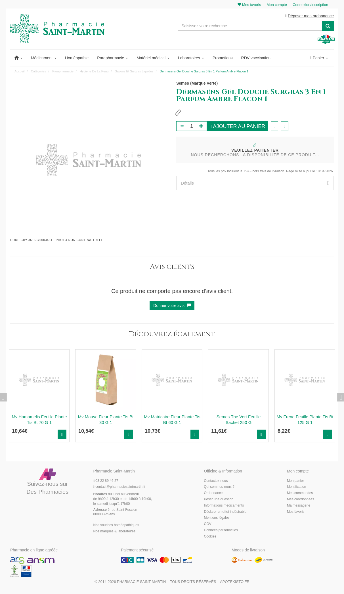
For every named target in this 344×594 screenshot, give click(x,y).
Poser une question (218, 499)
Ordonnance (213, 493)
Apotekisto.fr (234, 582)
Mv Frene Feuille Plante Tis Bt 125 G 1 (304, 419)
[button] (18, 58)
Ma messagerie (298, 505)
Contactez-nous (216, 481)
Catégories (38, 71)
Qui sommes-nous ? (219, 487)
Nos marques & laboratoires (114, 531)
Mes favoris (295, 512)
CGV (207, 524)
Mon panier (295, 481)
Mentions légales (217, 518)
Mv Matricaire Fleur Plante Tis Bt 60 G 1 (172, 419)
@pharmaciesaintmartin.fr (119, 487)
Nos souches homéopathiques (116, 525)
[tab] (255, 183)
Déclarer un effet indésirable (225, 512)
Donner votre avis (172, 305)
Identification (296, 487)
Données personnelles (221, 530)
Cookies (210, 536)
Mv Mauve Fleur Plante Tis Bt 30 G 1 (106, 419)
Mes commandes (300, 493)
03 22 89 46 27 (105, 481)
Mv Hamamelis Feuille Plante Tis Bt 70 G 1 (39, 419)
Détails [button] (255, 183)
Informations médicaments (224, 505)
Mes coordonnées (300, 499)
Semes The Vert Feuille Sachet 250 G (239, 419)
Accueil (19, 71)
